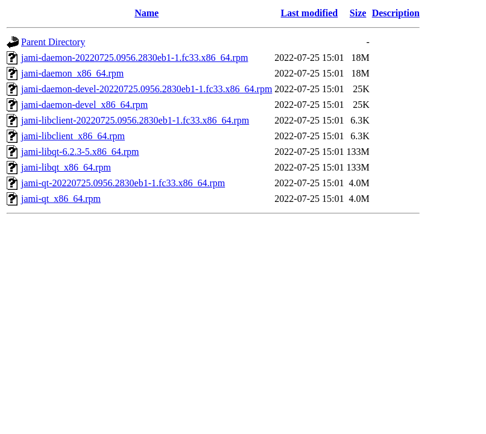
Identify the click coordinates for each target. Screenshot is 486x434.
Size (358, 13)
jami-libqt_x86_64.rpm (66, 167)
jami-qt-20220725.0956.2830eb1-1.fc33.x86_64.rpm (123, 183)
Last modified (309, 13)
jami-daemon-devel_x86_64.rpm (84, 104)
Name (146, 13)
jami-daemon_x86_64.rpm (72, 73)
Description (396, 13)
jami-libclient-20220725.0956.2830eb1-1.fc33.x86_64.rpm (135, 120)
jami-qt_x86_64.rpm (61, 198)
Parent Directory (53, 42)
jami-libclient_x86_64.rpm (73, 136)
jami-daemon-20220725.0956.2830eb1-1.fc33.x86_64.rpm (134, 57)
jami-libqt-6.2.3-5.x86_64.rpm (80, 151)
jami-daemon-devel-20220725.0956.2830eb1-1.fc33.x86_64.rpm (146, 89)
